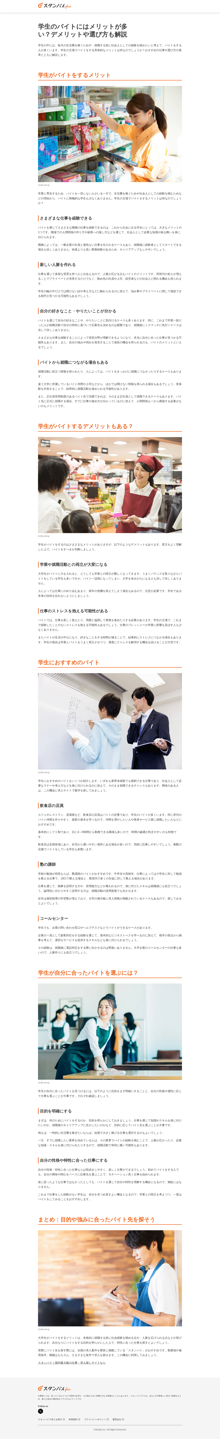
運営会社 (118, 1419)
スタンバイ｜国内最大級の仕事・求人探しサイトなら (72, 1362)
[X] (40, 1411)
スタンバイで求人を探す (51, 1419)
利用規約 (74, 1419)
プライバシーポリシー (96, 1419)
